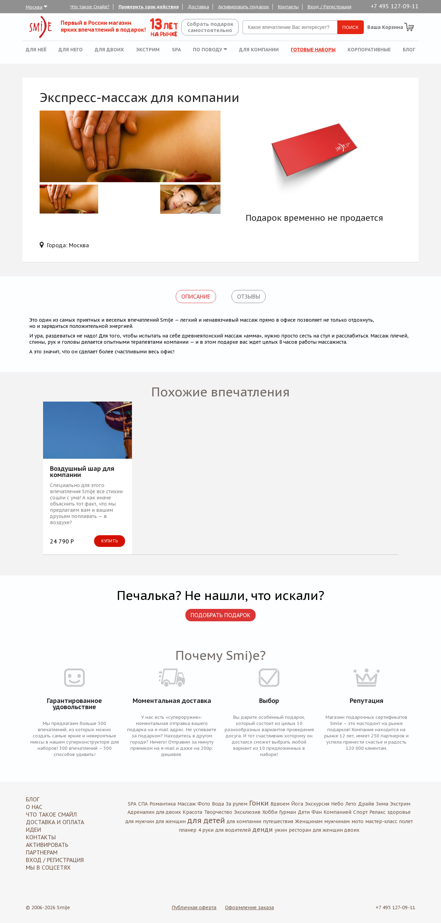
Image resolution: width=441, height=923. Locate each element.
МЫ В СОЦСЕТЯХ (48, 867)
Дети (304, 812)
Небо (337, 804)
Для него (71, 49)
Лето (350, 804)
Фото (203, 804)
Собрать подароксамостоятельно (210, 27)
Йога (297, 804)
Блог (409, 49)
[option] (314, 159)
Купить (109, 540)
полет (406, 821)
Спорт (360, 812)
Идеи (33, 829)
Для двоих (109, 49)
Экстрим (148, 49)
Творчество (218, 812)
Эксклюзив (247, 812)
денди (263, 829)
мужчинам (337, 821)
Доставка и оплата (55, 822)
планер (187, 830)
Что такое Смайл (51, 814)
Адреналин (140, 812)
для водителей (233, 830)
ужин (281, 830)
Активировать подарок (243, 7)
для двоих (168, 812)
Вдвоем (279, 804)
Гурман (287, 812)
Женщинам (308, 821)
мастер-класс (381, 821)
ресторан (300, 830)
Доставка (198, 7)
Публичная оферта (194, 907)
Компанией (337, 812)
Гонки (259, 803)
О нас (34, 806)
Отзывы (248, 296)
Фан (316, 812)
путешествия (278, 821)
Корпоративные (369, 49)
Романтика (163, 804)
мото (357, 821)
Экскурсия (317, 804)
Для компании (259, 49)
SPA (176, 49)
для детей (206, 820)
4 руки (206, 830)
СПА (143, 804)
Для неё (36, 49)
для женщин (171, 821)
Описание (196, 296)
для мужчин (139, 821)
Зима (382, 804)
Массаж (186, 804)
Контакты (288, 7)
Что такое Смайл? (90, 7)
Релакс (377, 812)
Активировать (47, 844)
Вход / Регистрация (329, 7)
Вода (218, 804)
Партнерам (42, 852)
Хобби (269, 812)
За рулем (236, 804)
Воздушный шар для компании (82, 472)
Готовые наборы (313, 49)
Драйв (366, 804)
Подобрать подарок (220, 615)
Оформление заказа (249, 907)
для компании (244, 821)
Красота (192, 812)
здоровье (399, 812)
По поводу (210, 49)
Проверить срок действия (149, 7)
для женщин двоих (336, 830)
